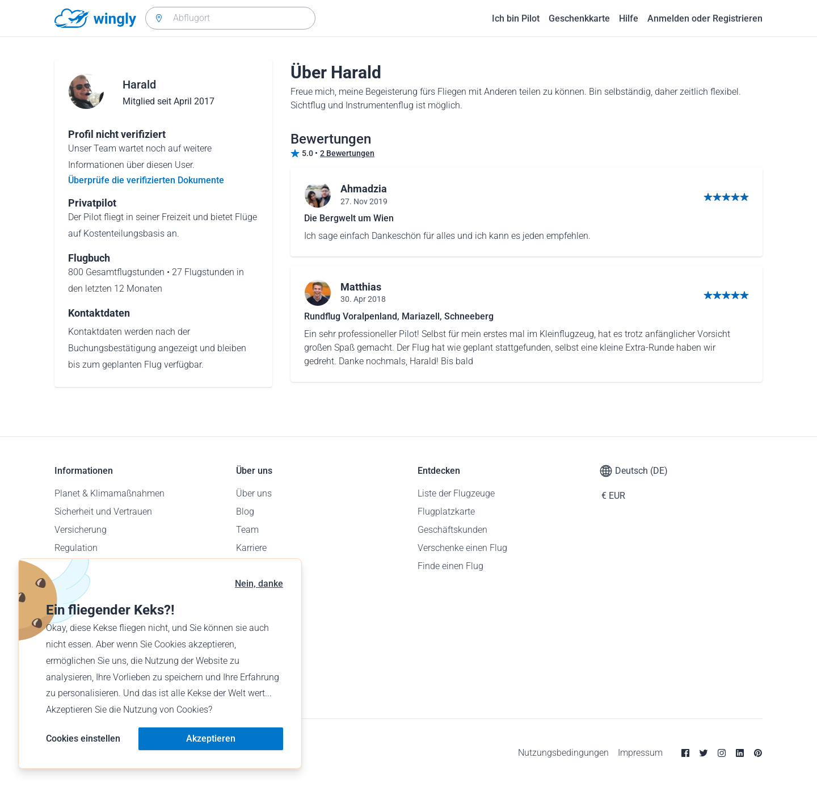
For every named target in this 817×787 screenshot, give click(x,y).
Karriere (251, 547)
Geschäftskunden (452, 529)
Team (247, 529)
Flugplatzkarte (446, 511)
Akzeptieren (210, 738)
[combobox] (230, 18)
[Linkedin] (739, 752)
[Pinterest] (758, 752)
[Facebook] (685, 752)
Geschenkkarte (579, 18)
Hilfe (628, 18)
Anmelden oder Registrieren (705, 18)
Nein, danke (259, 583)
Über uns (254, 493)
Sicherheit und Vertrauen (103, 511)
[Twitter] (703, 752)
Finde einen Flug (450, 566)
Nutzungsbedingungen (563, 752)
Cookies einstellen (83, 738)
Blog (245, 511)
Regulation (76, 547)
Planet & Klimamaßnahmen (109, 493)
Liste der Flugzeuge (456, 493)
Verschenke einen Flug (462, 547)
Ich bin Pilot (516, 18)
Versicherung (80, 529)
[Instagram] (721, 752)
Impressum (640, 752)
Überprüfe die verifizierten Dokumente (146, 180)
